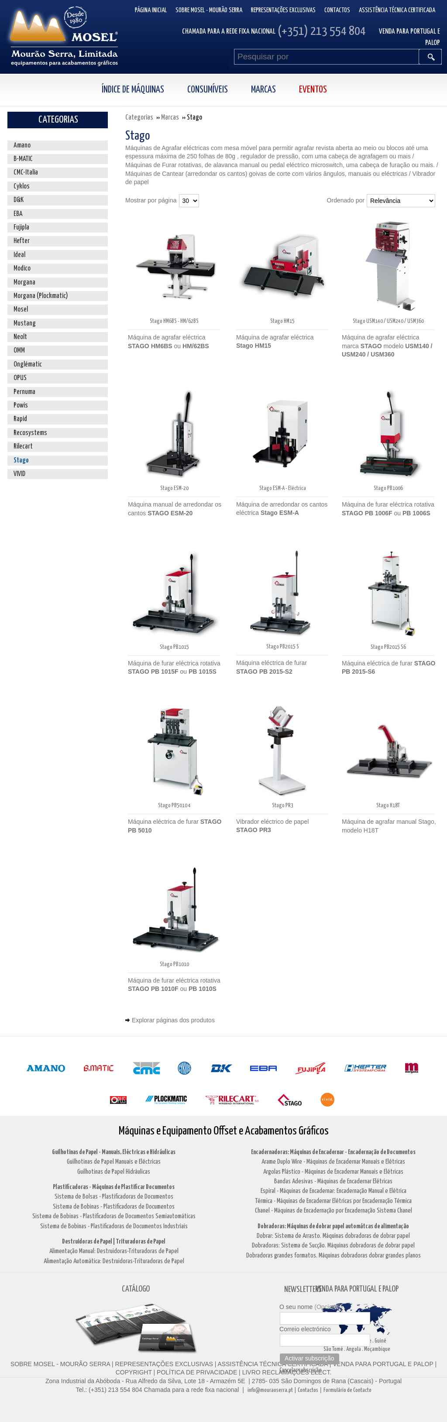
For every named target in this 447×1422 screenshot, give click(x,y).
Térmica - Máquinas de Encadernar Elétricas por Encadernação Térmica (333, 1201)
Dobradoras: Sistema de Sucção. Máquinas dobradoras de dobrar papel (333, 1245)
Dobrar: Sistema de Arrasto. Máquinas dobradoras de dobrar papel (333, 1236)
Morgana (24, 282)
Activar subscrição (309, 1358)
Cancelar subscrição (300, 1370)
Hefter (22, 241)
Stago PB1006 (388, 488)
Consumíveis (207, 90)
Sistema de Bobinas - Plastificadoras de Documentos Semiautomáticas (114, 1216)
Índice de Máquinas (133, 90)
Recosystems (30, 433)
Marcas (263, 90)
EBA (18, 214)
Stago (21, 460)
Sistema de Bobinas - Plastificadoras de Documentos (114, 1206)
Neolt (20, 337)
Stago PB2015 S (282, 647)
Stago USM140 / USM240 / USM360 (388, 321)
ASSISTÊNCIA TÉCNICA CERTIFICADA (273, 1363)
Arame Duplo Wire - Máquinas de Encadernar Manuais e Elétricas (333, 1161)
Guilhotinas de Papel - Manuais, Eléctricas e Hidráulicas (113, 1152)
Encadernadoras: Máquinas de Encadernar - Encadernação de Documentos (333, 1152)
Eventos (313, 90)
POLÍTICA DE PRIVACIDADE (196, 1372)
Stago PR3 (282, 806)
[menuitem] (142, 90)
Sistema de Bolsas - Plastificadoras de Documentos (114, 1196)
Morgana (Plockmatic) (41, 296)
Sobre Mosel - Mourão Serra (208, 10)
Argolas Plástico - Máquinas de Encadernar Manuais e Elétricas (333, 1171)
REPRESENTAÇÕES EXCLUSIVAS (164, 1363)
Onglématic (28, 364)
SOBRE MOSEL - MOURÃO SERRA (60, 1363)
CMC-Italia (26, 172)
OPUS (20, 378)
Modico (22, 268)
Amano (22, 145)
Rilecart (23, 446)
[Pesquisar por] (326, 56)
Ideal (19, 255)
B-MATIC (23, 159)
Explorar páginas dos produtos (173, 1020)
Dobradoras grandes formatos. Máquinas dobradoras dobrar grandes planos (333, 1255)
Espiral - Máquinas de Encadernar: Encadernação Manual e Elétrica (333, 1191)
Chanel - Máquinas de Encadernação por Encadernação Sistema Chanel (333, 1210)
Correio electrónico (305, 1329)
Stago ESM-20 (174, 488)
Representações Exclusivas (283, 10)
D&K (19, 200)
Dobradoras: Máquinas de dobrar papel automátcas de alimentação (333, 1226)
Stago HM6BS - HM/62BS (174, 321)
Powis (21, 405)
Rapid (20, 419)
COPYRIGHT (134, 1372)
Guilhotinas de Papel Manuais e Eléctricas (114, 1161)
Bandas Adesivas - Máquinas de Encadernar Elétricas (333, 1181)
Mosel (21, 309)
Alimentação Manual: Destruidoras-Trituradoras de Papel (114, 1251)
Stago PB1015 (174, 647)
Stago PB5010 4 (174, 806)
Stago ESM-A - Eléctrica (282, 488)
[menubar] (224, 90)
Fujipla (21, 227)
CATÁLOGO (136, 1289)
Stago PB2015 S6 (388, 647)
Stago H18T (388, 806)
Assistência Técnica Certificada (397, 10)
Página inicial (151, 10)
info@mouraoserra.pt (270, 1390)
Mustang (25, 323)
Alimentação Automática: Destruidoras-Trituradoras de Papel (114, 1261)
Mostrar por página (151, 200)
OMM (19, 350)
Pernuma (24, 392)
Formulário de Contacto (347, 1390)
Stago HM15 (282, 321)
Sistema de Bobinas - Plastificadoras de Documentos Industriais (114, 1226)
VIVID (19, 474)
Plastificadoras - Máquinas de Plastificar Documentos (114, 1187)
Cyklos (22, 186)
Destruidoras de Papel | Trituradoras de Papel (113, 1241)
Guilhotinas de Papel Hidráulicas (113, 1171)
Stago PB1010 (174, 964)
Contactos (337, 10)
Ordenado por (345, 200)
